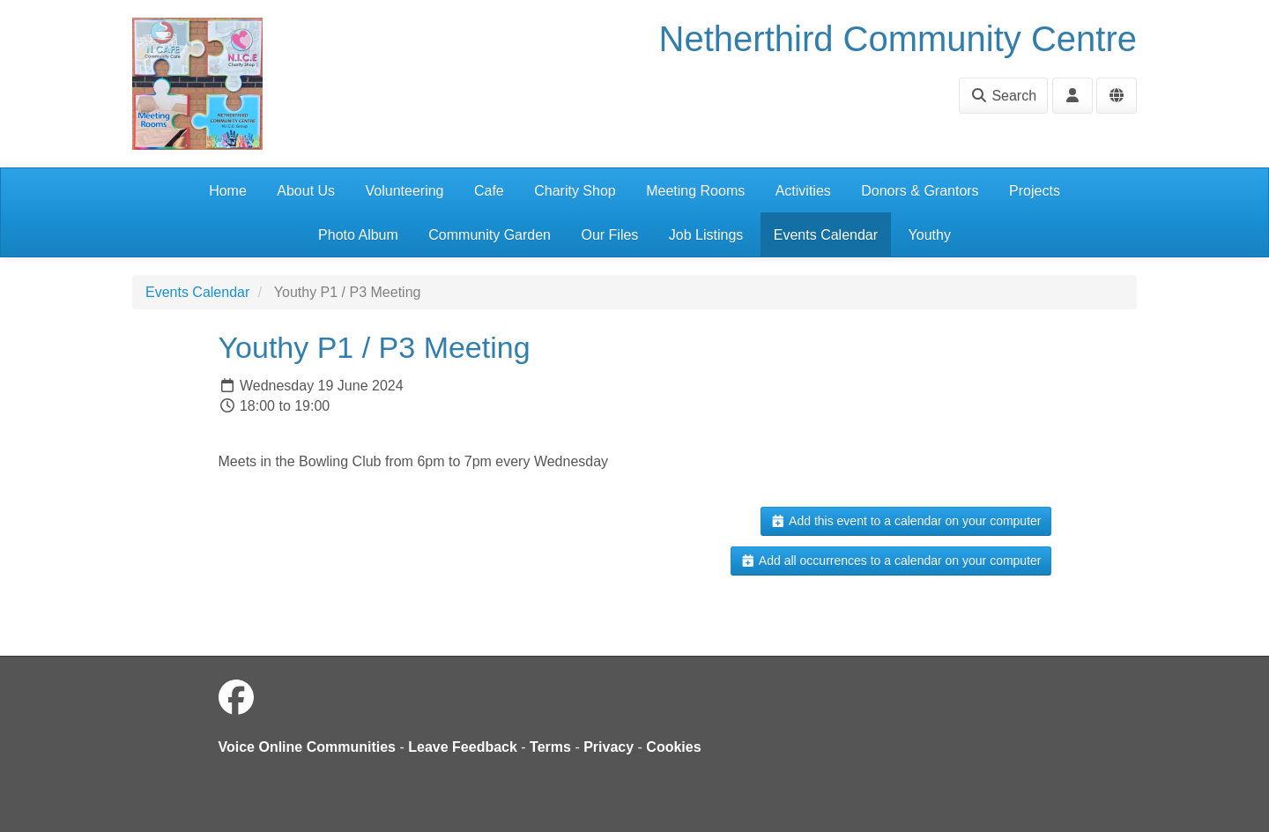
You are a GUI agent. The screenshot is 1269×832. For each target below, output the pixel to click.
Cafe (489, 190)
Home (228, 190)
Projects (1034, 190)
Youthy (930, 234)
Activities (803, 190)
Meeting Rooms (695, 190)
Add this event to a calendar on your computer (905, 521)
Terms (550, 746)
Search (1003, 95)
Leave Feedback (462, 746)
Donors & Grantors (919, 190)
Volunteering (405, 190)
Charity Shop (575, 190)
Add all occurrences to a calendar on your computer (890, 560)
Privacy (608, 746)
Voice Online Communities (308, 746)
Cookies (673, 746)
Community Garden (489, 234)
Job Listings (706, 234)
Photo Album (358, 234)
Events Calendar (826, 234)
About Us (306, 190)
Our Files (609, 234)
